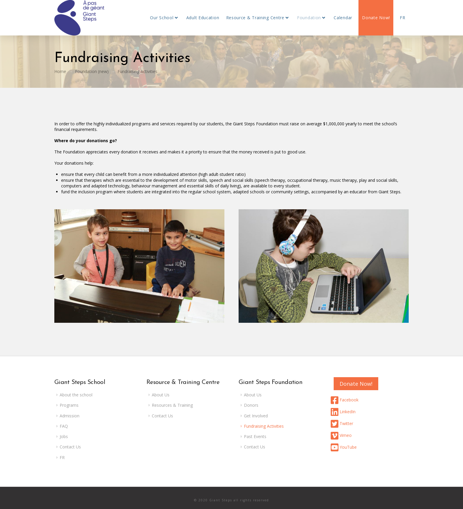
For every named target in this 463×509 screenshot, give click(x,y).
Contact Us (70, 447)
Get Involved (256, 416)
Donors (251, 405)
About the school (76, 395)
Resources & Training (172, 405)
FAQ (64, 426)
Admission (69, 416)
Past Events (255, 436)
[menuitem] (402, 17)
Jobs (64, 436)
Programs (69, 405)
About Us (160, 395)
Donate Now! (356, 383)
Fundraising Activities (264, 426)
